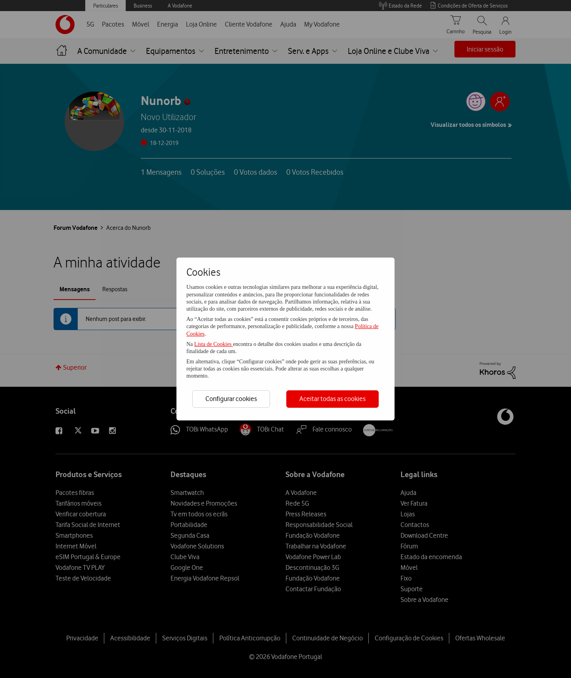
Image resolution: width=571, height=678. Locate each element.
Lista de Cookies (213, 344)
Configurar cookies (231, 399)
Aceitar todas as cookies (332, 399)
